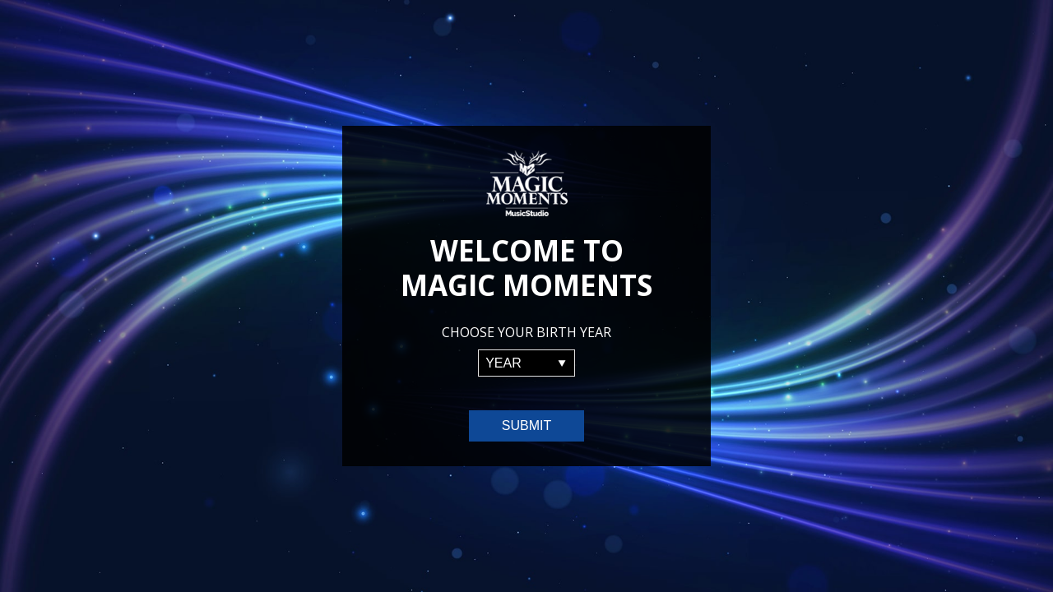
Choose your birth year (526, 332)
